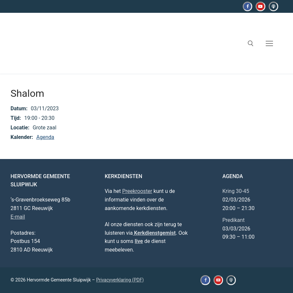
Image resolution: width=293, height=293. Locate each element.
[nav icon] (269, 43)
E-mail (18, 217)
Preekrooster (137, 191)
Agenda (45, 137)
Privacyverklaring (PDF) (120, 279)
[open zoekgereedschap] (251, 43)
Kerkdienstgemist (154, 233)
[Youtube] (260, 6)
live (139, 241)
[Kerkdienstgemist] (273, 6)
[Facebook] (247, 6)
